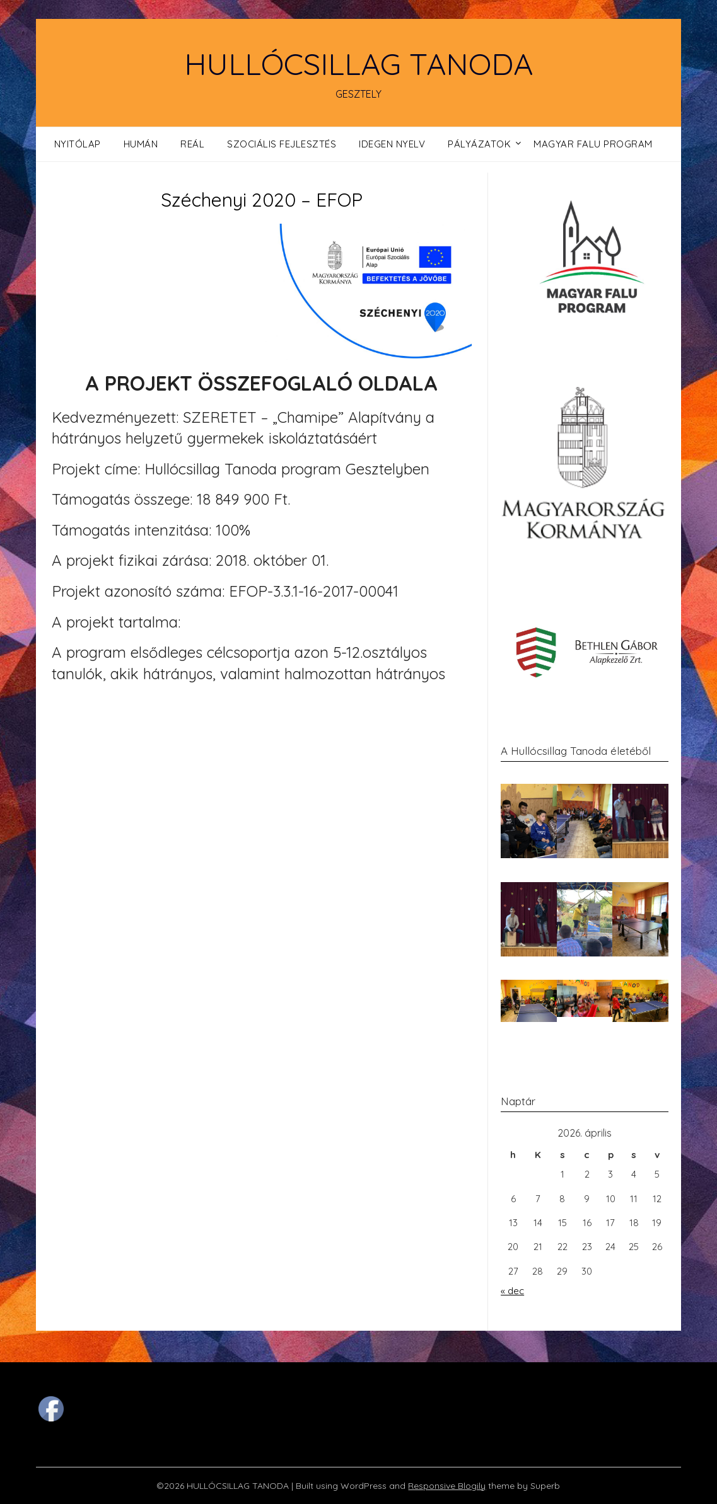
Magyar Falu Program (593, 144)
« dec (512, 1291)
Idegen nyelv (392, 144)
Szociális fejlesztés (281, 144)
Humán (141, 144)
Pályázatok (479, 144)
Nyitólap (77, 144)
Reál (192, 144)
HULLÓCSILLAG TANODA (358, 64)
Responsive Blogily (447, 1485)
